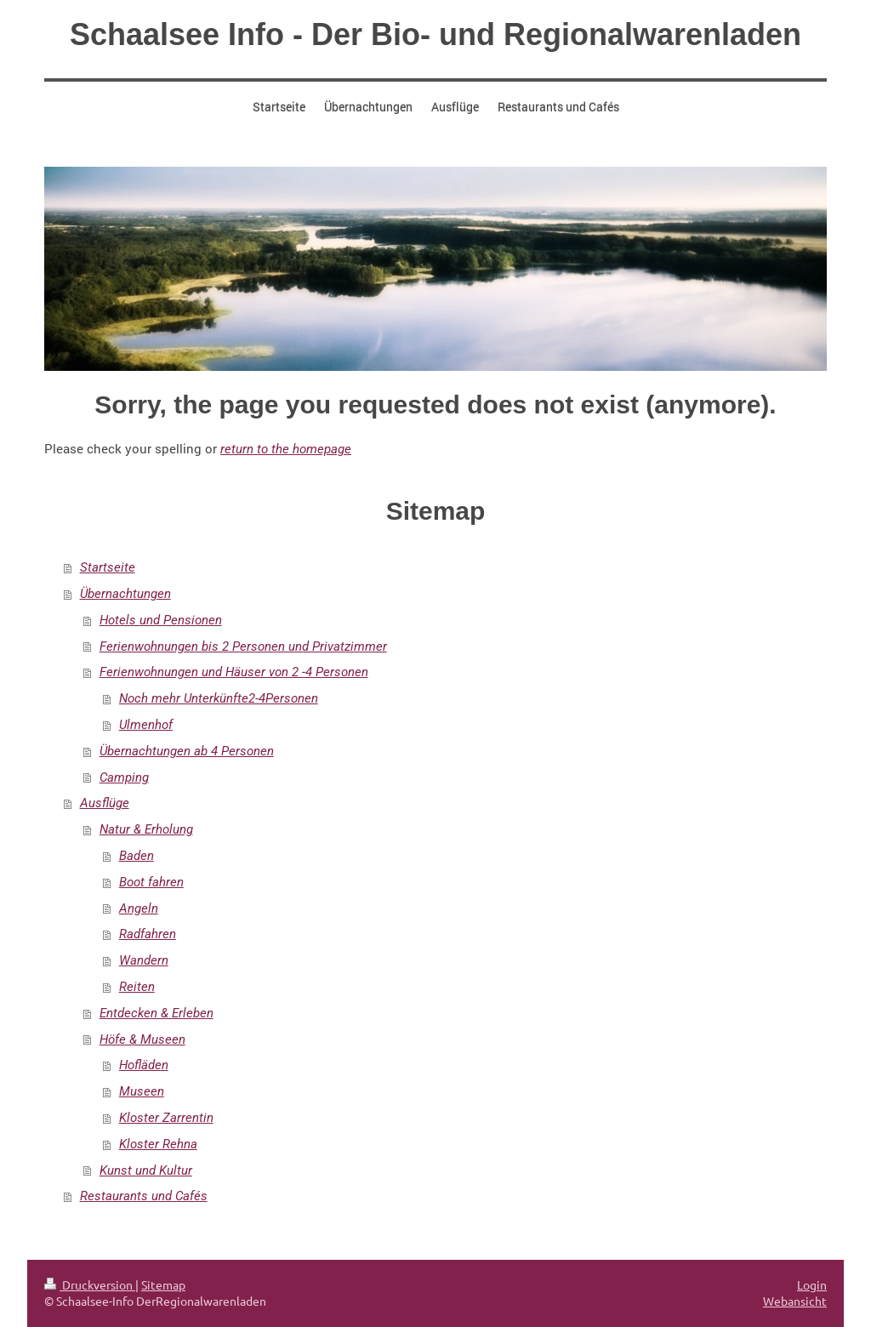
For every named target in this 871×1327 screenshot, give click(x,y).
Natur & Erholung (146, 829)
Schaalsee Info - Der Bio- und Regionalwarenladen (435, 34)
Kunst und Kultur (146, 1170)
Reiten (137, 986)
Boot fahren (151, 882)
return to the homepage (285, 449)
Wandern (143, 960)
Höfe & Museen (142, 1039)
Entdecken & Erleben (156, 1013)
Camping (124, 777)
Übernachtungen (125, 593)
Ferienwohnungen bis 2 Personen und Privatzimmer (243, 646)
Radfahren (147, 934)
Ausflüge (104, 803)
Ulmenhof (146, 724)
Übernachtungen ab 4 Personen (187, 751)
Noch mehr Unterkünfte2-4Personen (218, 698)
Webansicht (795, 1300)
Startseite (107, 567)
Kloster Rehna (158, 1144)
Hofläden (143, 1065)
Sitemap (163, 1284)
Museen (141, 1091)
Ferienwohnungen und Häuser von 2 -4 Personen (234, 672)
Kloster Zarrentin (166, 1117)
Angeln (138, 908)
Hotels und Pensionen (161, 620)
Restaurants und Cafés (144, 1196)
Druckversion (89, 1284)
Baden (136, 855)
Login (812, 1284)
